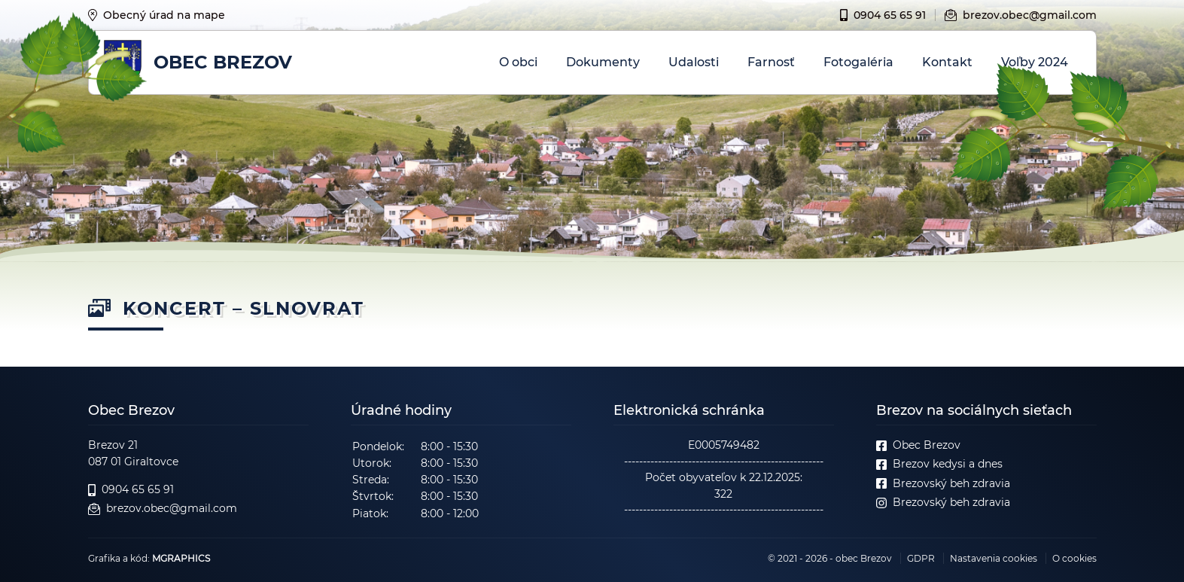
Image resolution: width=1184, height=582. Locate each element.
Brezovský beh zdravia (943, 483)
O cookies (1074, 558)
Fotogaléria (858, 62)
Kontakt (947, 62)
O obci (518, 62)
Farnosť (771, 62)
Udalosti (693, 62)
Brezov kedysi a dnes (939, 464)
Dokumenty (603, 62)
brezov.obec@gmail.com (1021, 15)
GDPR (921, 558)
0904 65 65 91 (883, 15)
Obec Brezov (918, 445)
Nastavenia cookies (993, 558)
